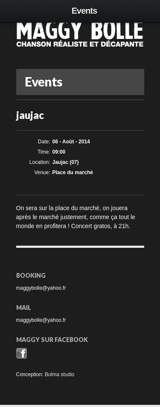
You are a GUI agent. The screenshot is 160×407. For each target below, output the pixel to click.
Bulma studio (59, 374)
